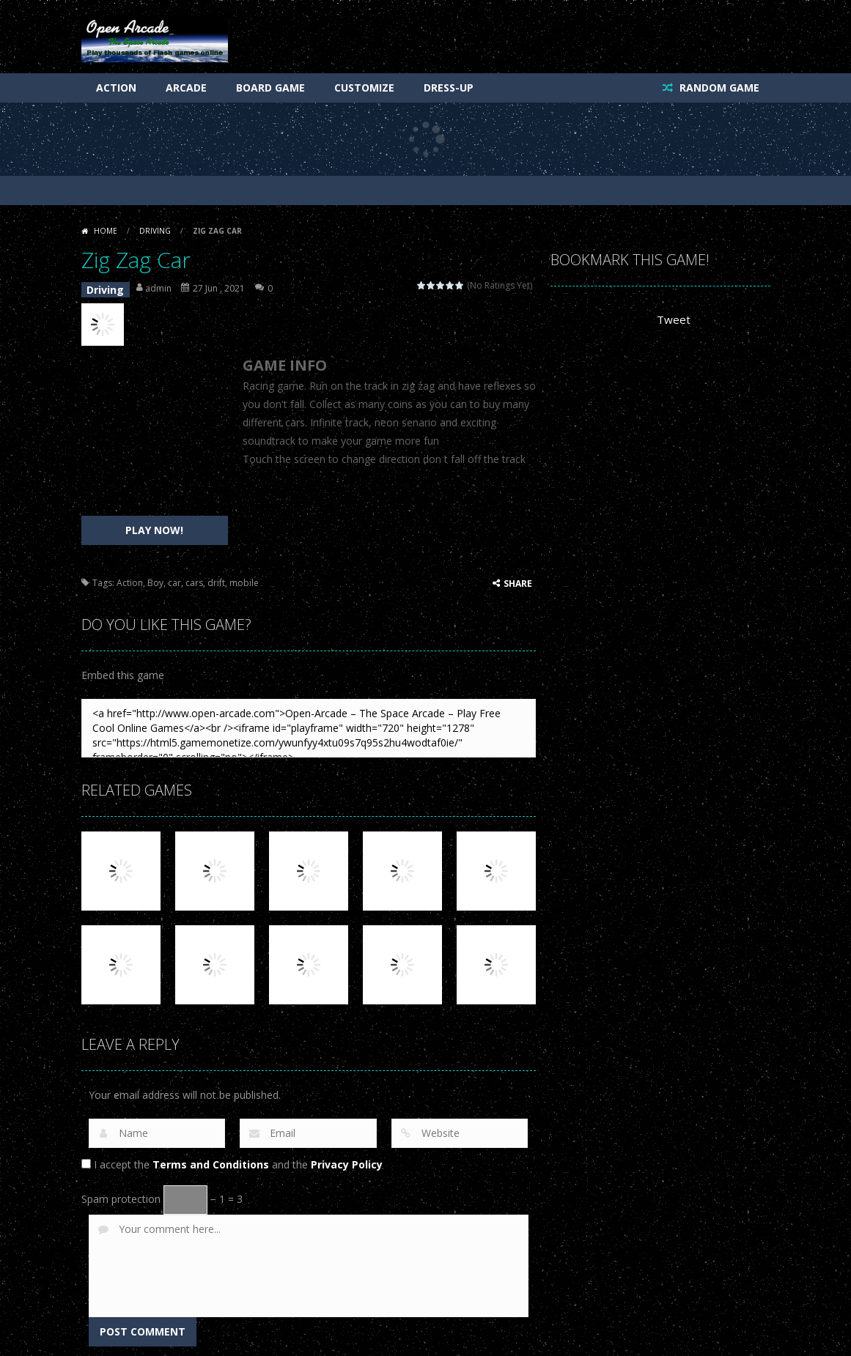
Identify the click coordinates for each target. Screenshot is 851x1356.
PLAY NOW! (154, 524)
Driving (155, 231)
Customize (364, 88)
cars (194, 577)
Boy (155, 577)
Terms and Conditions (210, 1159)
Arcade (186, 88)
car (174, 577)
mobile (244, 577)
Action (116, 88)
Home (105, 231)
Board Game (270, 88)
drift (216, 577)
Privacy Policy (347, 1159)
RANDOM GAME (718, 88)
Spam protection (121, 1193)
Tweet (672, 320)
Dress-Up (449, 88)
